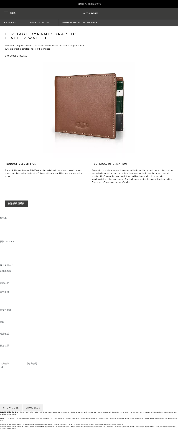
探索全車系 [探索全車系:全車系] (5, 235)
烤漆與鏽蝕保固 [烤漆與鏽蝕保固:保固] (7, 330)
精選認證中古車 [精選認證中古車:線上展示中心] (7, 268)
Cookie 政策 (6, 379)
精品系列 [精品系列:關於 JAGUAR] (4, 256)
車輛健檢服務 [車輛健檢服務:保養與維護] (6, 318)
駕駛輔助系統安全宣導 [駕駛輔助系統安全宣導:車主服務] (11, 307)
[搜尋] (2, 367)
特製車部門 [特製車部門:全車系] (5, 232)
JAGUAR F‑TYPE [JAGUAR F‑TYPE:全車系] (9, 229)
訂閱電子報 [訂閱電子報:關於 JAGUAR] (5, 259)
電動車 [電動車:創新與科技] (3, 277)
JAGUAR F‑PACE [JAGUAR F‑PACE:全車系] (9, 220)
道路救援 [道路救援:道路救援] (4, 336)
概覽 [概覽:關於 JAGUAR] (2, 244)
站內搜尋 (32, 363)
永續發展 (4, 289)
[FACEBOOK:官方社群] (7, 357)
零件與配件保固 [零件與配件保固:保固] (7, 327)
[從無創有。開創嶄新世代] (89, 4)
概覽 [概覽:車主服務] (2, 295)
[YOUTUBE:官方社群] (6, 354)
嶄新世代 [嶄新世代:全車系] (4, 238)
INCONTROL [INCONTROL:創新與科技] (6, 274)
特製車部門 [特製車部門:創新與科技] (5, 280)
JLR (2, 286)
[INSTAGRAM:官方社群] (8, 348)
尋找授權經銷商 (7, 373)
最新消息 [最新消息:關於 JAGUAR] (4, 247)
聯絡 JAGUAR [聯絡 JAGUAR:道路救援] (7, 339)
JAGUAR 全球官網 (9, 370)
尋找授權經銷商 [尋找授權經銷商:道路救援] (7, 342)
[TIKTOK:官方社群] (5, 351)
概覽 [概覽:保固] (2, 324)
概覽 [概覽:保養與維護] (2, 313)
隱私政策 (4, 382)
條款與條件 (5, 376)
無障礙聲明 (5, 385)
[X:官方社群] (2, 360)
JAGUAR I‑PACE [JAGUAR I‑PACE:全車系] (8, 226)
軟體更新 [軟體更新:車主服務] (4, 304)
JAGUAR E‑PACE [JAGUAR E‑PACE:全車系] (9, 223)
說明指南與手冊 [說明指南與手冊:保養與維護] (7, 316)
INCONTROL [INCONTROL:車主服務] (6, 298)
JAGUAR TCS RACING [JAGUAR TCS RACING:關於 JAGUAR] (11, 253)
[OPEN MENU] (10, 13)
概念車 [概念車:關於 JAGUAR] (3, 250)
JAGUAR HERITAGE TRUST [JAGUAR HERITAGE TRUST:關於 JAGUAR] (14, 262)
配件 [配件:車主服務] (2, 301)
